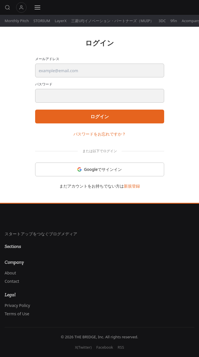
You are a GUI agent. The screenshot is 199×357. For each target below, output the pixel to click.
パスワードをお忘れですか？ (99, 134)
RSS (120, 347)
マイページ (21, 7)
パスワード (43, 84)
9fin (173, 20)
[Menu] (37, 7)
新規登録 (132, 186)
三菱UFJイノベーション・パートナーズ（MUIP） (112, 20)
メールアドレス (47, 59)
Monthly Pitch (17, 20)
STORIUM (41, 20)
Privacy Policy (17, 305)
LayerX (61, 20)
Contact (12, 281)
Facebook (104, 347)
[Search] (7, 7)
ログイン (99, 116)
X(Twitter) (83, 347)
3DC (162, 20)
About (10, 273)
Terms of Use (17, 313)
